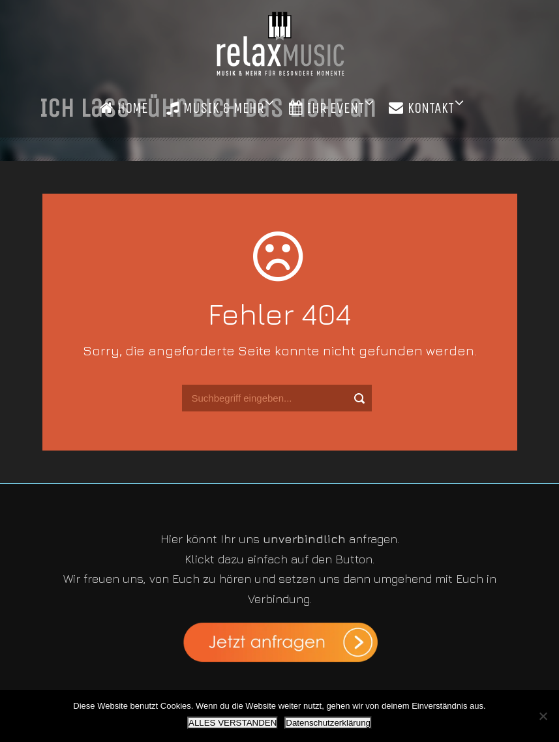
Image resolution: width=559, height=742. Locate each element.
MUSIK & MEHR (215, 108)
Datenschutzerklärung (328, 723)
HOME (124, 108)
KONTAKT (421, 108)
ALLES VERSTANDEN (233, 723)
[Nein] (542, 715)
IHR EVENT (326, 108)
